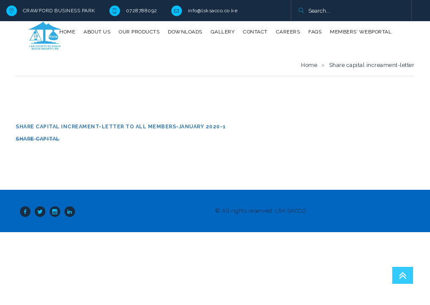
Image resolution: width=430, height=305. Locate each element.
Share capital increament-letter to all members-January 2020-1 (121, 127)
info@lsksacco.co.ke (213, 11)
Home (309, 65)
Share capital (38, 139)
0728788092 (141, 11)
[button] (300, 11)
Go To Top (402, 275)
